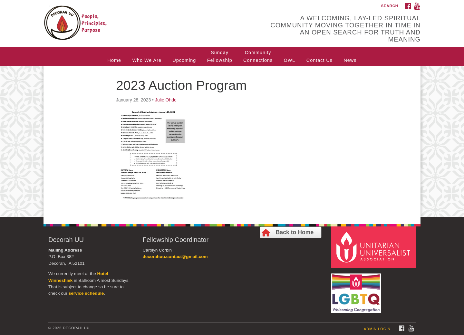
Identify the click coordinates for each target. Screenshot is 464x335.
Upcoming (184, 60)
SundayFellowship (219, 56)
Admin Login (377, 329)
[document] (232, 141)
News (349, 60)
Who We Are (146, 60)
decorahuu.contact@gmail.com (175, 256)
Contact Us (319, 60)
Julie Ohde (166, 99)
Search (389, 6)
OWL (289, 60)
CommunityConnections (258, 56)
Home (114, 60)
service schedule (86, 293)
